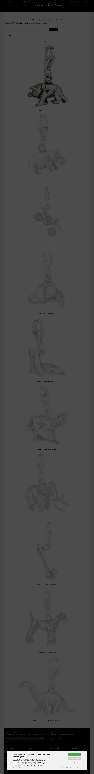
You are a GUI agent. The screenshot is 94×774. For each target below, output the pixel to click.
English (20, 767)
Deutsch (15, 767)
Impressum (78, 767)
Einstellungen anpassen (74, 762)
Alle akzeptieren (74, 755)
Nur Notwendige (75, 758)
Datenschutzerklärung (67, 767)
